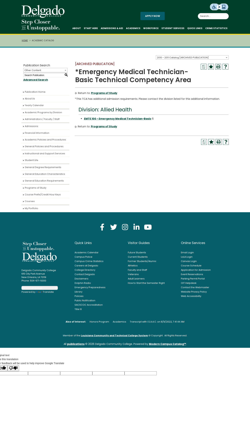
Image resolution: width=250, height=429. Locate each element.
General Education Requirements (44, 182)
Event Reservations (192, 275)
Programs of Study (35, 189)
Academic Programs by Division (43, 113)
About (76, 29)
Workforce (151, 29)
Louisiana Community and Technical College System (114, 337)
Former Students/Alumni (142, 262)
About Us (30, 100)
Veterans (133, 275)
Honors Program (99, 323)
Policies (79, 297)
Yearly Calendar (34, 106)
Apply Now (152, 17)
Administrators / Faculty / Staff (42, 120)
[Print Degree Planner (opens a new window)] (204, 68)
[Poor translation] (13, 370)
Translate (45, 293)
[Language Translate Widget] (39, 289)
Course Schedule (191, 267)
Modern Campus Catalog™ (167, 345)
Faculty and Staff (137, 271)
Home (25, 42)
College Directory (85, 271)
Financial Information (37, 134)
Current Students (138, 258)
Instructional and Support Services (45, 154)
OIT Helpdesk (188, 284)
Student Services (172, 29)
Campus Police (83, 258)
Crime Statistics (216, 29)
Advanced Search (35, 81)
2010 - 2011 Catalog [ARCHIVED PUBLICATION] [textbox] (183, 59)
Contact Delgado (85, 275)
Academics (133, 29)
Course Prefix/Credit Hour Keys (43, 196)
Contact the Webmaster (195, 288)
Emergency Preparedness (90, 288)
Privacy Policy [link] (151, 424)
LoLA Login (187, 258)
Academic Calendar (87, 253)
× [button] (187, 423)
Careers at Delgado (86, 267)
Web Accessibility (191, 297)
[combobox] (192, 59)
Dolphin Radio (83, 284)
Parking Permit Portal (193, 280)
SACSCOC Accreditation (89, 306)
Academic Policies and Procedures (45, 141)
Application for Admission (196, 271)
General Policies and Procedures (44, 147)
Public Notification (85, 301)
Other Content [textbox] (32, 71)
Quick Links (194, 29)
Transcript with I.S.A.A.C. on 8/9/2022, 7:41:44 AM (157, 323)
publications (76, 345)
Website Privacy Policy (194, 293)
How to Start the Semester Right (146, 284)
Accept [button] (176, 424)
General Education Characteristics (45, 175)
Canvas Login (189, 262)
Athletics (133, 267)
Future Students (137, 253)
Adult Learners (136, 280)
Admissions (31, 127)
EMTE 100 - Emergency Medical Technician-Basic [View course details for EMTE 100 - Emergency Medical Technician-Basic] (117, 120)
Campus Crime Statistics (89, 262)
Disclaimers (81, 280)
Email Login (187, 253)
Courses (30, 202)
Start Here (91, 29)
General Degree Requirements (43, 168)
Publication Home (35, 93)
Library (78, 293)
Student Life (31, 161)
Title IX (78, 310)
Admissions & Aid (112, 29)
